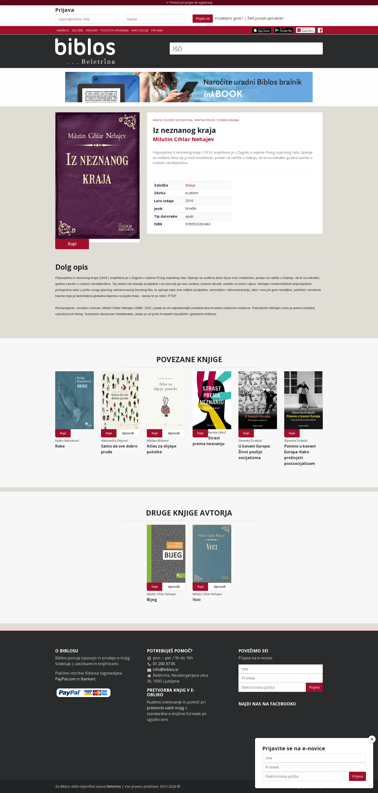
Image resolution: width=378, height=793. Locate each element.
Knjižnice (63, 30)
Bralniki (92, 30)
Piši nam (156, 30)
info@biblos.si (165, 669)
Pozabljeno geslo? (229, 18)
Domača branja (228, 120)
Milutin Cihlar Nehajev (183, 139)
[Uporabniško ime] (86, 19)
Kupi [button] (72, 244)
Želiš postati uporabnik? (265, 18)
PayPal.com (65, 679)
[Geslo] (154, 19)
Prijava (314, 687)
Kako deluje (139, 30)
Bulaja (190, 185)
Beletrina (114, 786)
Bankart (88, 679)
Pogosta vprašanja (115, 30)
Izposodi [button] (128, 433)
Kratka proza (205, 120)
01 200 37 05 (164, 663)
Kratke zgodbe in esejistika (172, 120)
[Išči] (246, 48)
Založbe (77, 30)
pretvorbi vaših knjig (165, 707)
